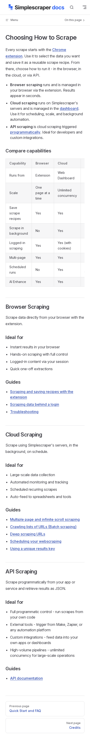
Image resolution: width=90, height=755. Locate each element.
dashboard (69, 108)
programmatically (25, 132)
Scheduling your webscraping (35, 541)
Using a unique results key (32, 548)
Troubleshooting (24, 411)
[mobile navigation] (84, 7)
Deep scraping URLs (27, 534)
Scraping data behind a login (34, 404)
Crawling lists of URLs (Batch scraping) (43, 526)
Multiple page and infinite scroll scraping (45, 519)
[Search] (71, 7)
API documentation (26, 678)
